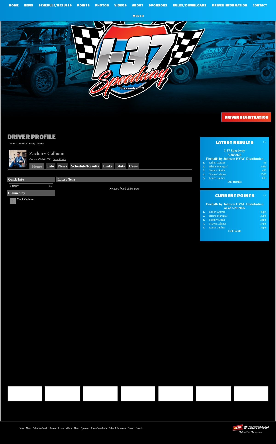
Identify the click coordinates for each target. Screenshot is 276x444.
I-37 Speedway (137, 58)
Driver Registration (246, 117)
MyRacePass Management (250, 432)
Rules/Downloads (190, 5)
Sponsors (158, 5)
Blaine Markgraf (218, 166)
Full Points (234, 231)
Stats (121, 166)
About (137, 5)
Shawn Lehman (217, 174)
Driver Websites (250, 427)
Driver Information (229, 5)
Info (50, 166)
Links (107, 166)
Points (83, 5)
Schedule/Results (55, 5)
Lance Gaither (217, 178)
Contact (260, 5)
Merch (138, 16)
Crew (133, 166)
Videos (120, 5)
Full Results (234, 181)
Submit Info (59, 159)
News (28, 5)
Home (14, 5)
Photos (102, 5)
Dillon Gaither (217, 162)
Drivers (21, 143)
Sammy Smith (217, 170)
